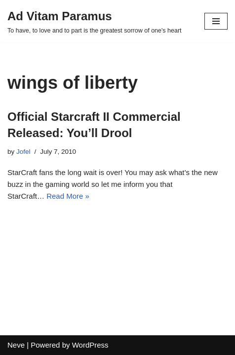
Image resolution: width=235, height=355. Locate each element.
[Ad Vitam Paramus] (94, 21)
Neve (16, 345)
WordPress (90, 345)
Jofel (23, 151)
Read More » (67, 196)
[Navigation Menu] (216, 21)
